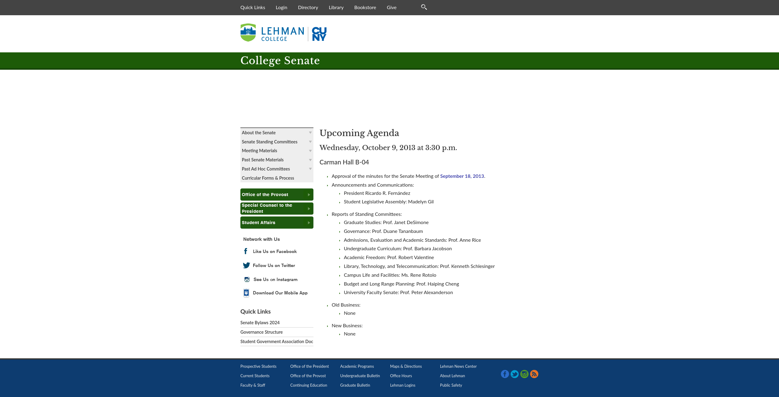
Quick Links (252, 7)
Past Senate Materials (263, 159)
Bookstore (365, 7)
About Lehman (452, 375)
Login (281, 7)
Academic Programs (357, 366)
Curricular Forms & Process (268, 178)
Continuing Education (308, 385)
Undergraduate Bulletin (360, 375)
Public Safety (451, 385)
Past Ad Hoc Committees (266, 168)
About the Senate (259, 132)
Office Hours (401, 375)
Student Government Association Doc (276, 341)
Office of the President (309, 366)
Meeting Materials (259, 150)
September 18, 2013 (462, 176)
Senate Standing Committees (270, 141)
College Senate (280, 60)
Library (336, 7)
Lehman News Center (458, 366)
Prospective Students (258, 366)
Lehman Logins (402, 385)
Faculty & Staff (252, 385)
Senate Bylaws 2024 (260, 322)
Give (391, 7)
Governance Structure (261, 332)
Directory (308, 7)
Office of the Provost (308, 375)
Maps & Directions (406, 366)
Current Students (255, 375)
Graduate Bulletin (355, 385)
